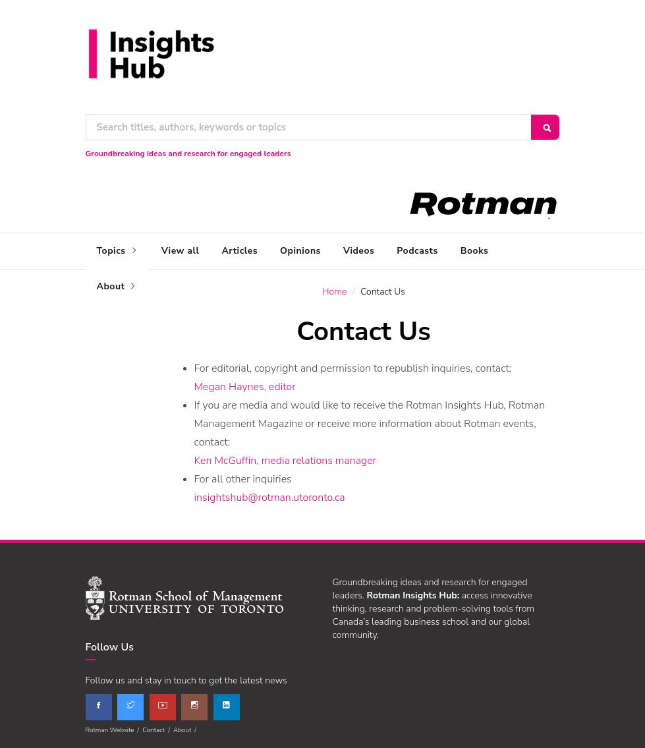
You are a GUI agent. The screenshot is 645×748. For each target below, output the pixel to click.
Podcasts (417, 251)
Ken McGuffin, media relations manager (285, 460)
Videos (358, 251)
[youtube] (163, 707)
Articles (239, 251)
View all (180, 251)
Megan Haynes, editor (245, 387)
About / (186, 730)
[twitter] (130, 707)
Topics (118, 251)
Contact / (157, 730)
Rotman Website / (114, 730)
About (117, 286)
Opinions (300, 251)
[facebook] (99, 707)
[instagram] (194, 707)
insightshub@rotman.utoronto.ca (269, 497)
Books (474, 251)
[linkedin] (226, 707)
